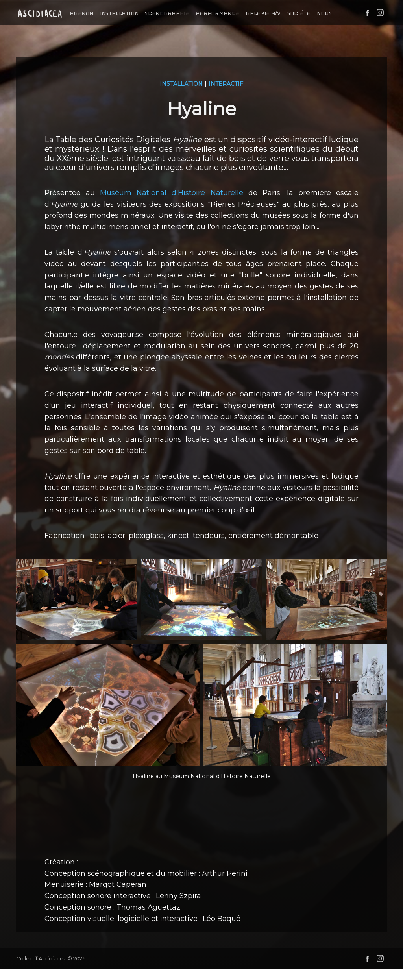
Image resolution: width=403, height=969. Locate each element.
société (299, 13)
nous (324, 13)
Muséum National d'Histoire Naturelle (171, 193)
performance (217, 13)
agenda (82, 13)
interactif (226, 83)
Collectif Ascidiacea (41, 958)
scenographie (167, 13)
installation (119, 13)
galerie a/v (263, 13)
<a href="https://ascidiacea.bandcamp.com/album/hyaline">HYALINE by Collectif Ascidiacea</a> (201, 825)
